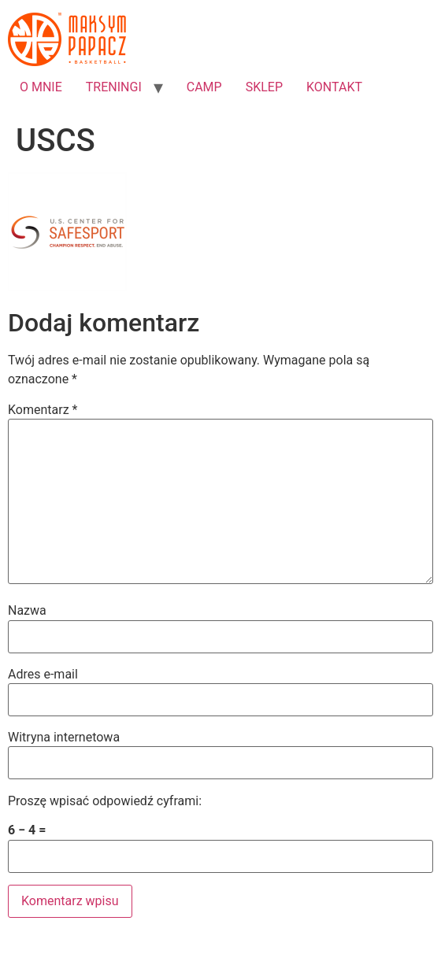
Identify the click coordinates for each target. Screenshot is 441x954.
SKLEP (264, 87)
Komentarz (42, 410)
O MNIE (41, 87)
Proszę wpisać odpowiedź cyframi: (105, 801)
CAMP (204, 87)
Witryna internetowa (64, 737)
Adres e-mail (43, 674)
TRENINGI (114, 87)
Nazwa (27, 611)
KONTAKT (334, 87)
